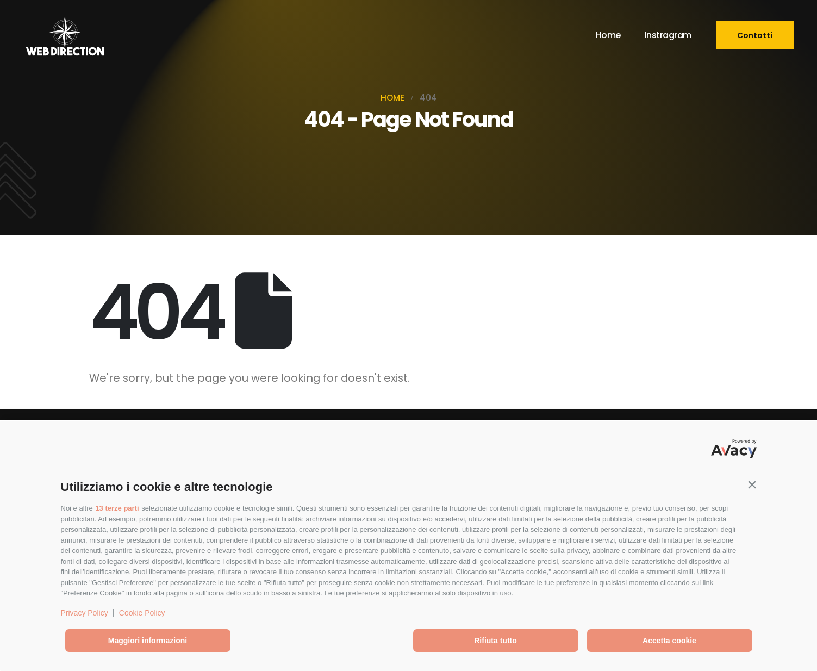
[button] (752, 484)
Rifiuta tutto (495, 640)
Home (608, 35)
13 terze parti (117, 508)
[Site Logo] (64, 35)
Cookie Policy (142, 612)
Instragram (668, 35)
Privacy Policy (84, 612)
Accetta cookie (669, 640)
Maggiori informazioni (147, 640)
